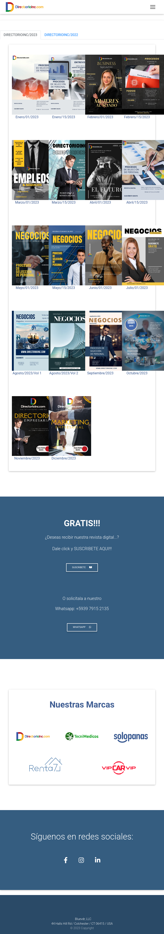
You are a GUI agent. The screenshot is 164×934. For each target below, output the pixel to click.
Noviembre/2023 (27, 458)
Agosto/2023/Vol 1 (27, 373)
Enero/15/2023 (63, 117)
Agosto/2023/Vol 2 (63, 373)
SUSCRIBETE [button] (82, 567)
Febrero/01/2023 (100, 117)
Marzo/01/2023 (27, 202)
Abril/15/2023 (137, 202)
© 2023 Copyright (82, 928)
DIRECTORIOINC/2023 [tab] (20, 35)
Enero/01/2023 (27, 117)
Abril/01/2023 (100, 202)
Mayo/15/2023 (63, 288)
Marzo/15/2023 (64, 202)
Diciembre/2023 (64, 458)
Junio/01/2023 (100, 288)
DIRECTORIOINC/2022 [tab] (61, 35)
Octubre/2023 (136, 373)
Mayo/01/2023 (27, 288)
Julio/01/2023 (137, 288)
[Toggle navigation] (152, 8)
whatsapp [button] (82, 627)
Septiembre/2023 (100, 373)
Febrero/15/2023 (137, 117)
